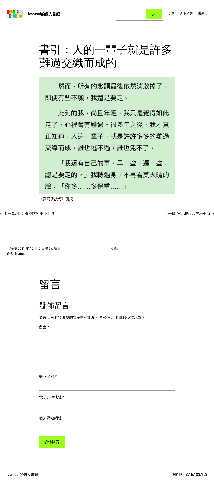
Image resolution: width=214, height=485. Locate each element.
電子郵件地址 (51, 397)
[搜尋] (154, 14)
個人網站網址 (50, 418)
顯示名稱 (48, 376)
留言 (44, 327)
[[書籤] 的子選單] (206, 14)
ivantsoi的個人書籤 (44, 14)
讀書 (57, 248)
